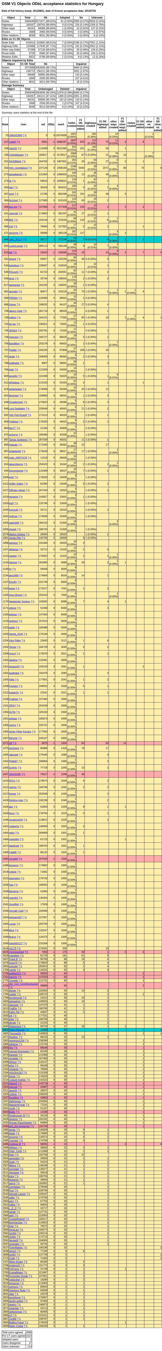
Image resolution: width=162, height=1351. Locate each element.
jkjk (10, 252)
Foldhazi (13, 421)
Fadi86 (13, 852)
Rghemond (15, 1026)
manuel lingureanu (19, 1051)
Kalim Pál (14, 1012)
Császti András (17, 1079)
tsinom (12, 1251)
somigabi (14, 1169)
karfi (11, 503)
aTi (10, 1315)
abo (11, 806)
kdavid (12, 259)
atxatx (12, 1129)
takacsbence (16, 464)
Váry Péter (15, 640)
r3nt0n (12, 1236)
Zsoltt (12, 1258)
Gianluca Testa (17, 1290)
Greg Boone (15, 595)
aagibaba (14, 673)
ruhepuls (13, 1069)
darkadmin (15, 1001)
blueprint (13, 1179)
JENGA (13, 330)
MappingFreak (17, 1104)
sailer (12, 1197)
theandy (13, 1054)
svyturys (13, 434)
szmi (11, 193)
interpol (13, 562)
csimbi (12, 969)
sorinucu (13, 1286)
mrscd (12, 653)
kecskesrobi (15, 997)
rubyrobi (13, 213)
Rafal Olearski (17, 1029)
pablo (12, 627)
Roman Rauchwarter (20, 1122)
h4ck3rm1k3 (15, 1072)
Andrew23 (14, 1265)
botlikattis (14, 363)
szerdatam (15, 1186)
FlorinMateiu (16, 1247)
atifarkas (13, 549)
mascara (13, 337)
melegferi (14, 839)
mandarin (14, 955)
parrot (12, 1183)
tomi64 (12, 1233)
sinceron (13, 1136)
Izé (10, 1015)
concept (13, 966)
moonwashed (16, 952)
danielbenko (15, 174)
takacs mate (15, 311)
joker (11, 1019)
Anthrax (13, 516)
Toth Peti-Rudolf (18, 415)
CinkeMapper (16, 154)
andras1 (13, 621)
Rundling (14, 1097)
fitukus (12, 936)
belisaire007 (15, 917)
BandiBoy (14, 343)
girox (11, 278)
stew (11, 1293)
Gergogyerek (16, 470)
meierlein (14, 1308)
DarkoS (13, 1083)
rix (10, 569)
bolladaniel (15, 451)
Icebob (12, 871)
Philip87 (13, 761)
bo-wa (12, 324)
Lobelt (12, 141)
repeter (13, 556)
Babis (12, 1111)
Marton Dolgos (17, 534)
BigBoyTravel (16, 1322)
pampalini (14, 1158)
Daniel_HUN (16, 634)
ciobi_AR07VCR (18, 457)
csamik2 (13, 897)
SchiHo (13, 767)
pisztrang (14, 748)
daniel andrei (16, 1301)
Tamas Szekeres (18, 439)
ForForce (14, 1268)
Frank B (13, 959)
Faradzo (13, 686)
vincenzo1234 (16, 1040)
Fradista (13, 699)
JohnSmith (15, 774)
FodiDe (13, 1008)
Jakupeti (13, 754)
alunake (13, 291)
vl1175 (12, 948)
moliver (13, 1094)
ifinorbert (14, 395)
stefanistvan (15, 1311)
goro (11, 1201)
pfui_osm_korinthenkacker (23, 984)
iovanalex (14, 1243)
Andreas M (15, 1144)
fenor (11, 813)
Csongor (13, 1140)
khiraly (12, 990)
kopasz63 (14, 666)
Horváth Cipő (16, 910)
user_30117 (15, 239)
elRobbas (14, 382)
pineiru (12, 1304)
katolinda (14, 845)
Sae (11, 884)
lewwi (12, 588)
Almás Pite (15, 537)
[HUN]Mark (15, 161)
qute (11, 369)
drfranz (13, 1062)
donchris (13, 232)
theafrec (13, 1037)
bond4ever (15, 1297)
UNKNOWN (15, 135)
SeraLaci (14, 1229)
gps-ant (13, 206)
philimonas (15, 1101)
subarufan (14, 1279)
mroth (12, 1108)
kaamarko (14, 878)
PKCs (12, 780)
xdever (12, 608)
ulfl (10, 743)
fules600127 (15, 943)
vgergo (13, 787)
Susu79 (13, 962)
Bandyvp (14, 891)
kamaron (14, 865)
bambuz (13, 542)
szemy (12, 725)
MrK (11, 219)
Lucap (12, 923)
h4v (11, 1047)
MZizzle (13, 738)
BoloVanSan (16, 1222)
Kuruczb (13, 509)
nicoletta (13, 1058)
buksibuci (14, 265)
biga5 (12, 1133)
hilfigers (13, 1147)
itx (10, 180)
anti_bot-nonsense (19, 1126)
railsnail (13, 1087)
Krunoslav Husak (18, 1276)
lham (11, 1154)
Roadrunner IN (17, 1115)
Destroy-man (16, 800)
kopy (11, 1176)
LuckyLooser (16, 246)
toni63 (12, 1254)
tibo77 (12, 428)
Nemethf (13, 1240)
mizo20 (13, 148)
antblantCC (15, 973)
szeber (12, 994)
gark (11, 1215)
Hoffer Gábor (16, 483)
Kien (11, 1226)
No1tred (13, 200)
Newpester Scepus (19, 601)
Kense (12, 793)
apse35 (13, 1090)
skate (12, 356)
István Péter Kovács (20, 731)
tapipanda (14, 285)
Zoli (11, 226)
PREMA (13, 298)
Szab (11, 1161)
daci (11, 187)
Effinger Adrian (17, 490)
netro (11, 832)
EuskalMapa (16, 1272)
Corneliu (13, 980)
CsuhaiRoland (17, 1219)
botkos (12, 317)
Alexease (14, 1172)
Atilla (11, 679)
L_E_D (13, 1208)
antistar (13, 718)
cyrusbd (13, 858)
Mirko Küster (16, 1261)
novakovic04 (16, 819)
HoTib (12, 712)
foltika (12, 1204)
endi (11, 477)
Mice (11, 930)
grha (11, 1065)
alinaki (12, 1022)
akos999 (13, 575)
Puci (11, 1190)
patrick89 (14, 522)
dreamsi (13, 1119)
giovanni (13, 496)
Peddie (13, 350)
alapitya (13, 660)
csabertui (14, 826)
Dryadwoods (16, 402)
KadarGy (14, 692)
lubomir (13, 977)
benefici (13, 376)
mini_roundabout (18, 167)
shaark (12, 529)
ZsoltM (12, 1318)
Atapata (13, 444)
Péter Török (15, 1151)
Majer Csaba (16, 1326)
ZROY (12, 705)
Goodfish (14, 904)
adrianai (13, 1044)
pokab (12, 1211)
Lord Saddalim (17, 408)
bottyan (13, 614)
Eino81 (13, 582)
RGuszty (13, 272)
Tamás (12, 647)
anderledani (15, 389)
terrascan (14, 1283)
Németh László (17, 1194)
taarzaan (14, 1004)
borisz (12, 1076)
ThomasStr (15, 1033)
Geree (12, 304)
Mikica (12, 1165)
